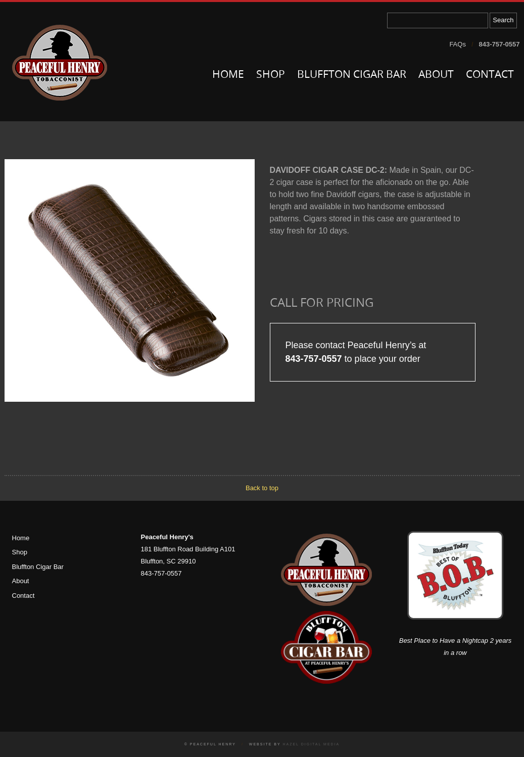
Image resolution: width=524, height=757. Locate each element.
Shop (270, 75)
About (436, 75)
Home (228, 75)
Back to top (262, 488)
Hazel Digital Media (311, 744)
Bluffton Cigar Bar (351, 75)
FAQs (457, 44)
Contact (490, 75)
